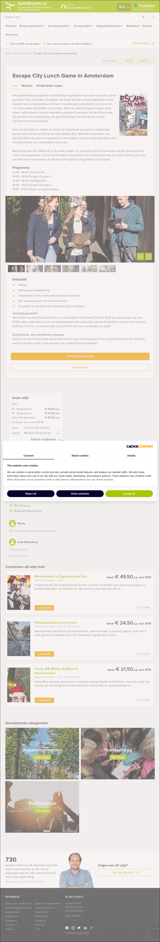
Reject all (30, 493)
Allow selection (80, 493)
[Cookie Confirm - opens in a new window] (139, 446)
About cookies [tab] (80, 455)
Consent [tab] (28, 455)
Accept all (129, 493)
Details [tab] (131, 455)
